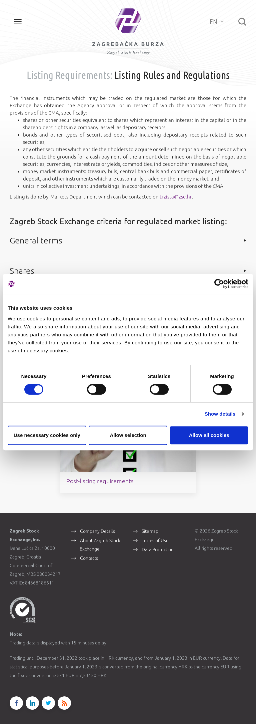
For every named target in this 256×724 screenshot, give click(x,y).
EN (216, 21)
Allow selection (128, 435)
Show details (220, 414)
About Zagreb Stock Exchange (100, 537)
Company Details (97, 524)
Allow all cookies (209, 435)
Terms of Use (155, 533)
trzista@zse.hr (176, 197)
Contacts (89, 551)
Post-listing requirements (111, 473)
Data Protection (158, 542)
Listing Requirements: (69, 76)
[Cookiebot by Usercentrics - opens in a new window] (219, 284)
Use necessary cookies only (47, 435)
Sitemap (150, 524)
